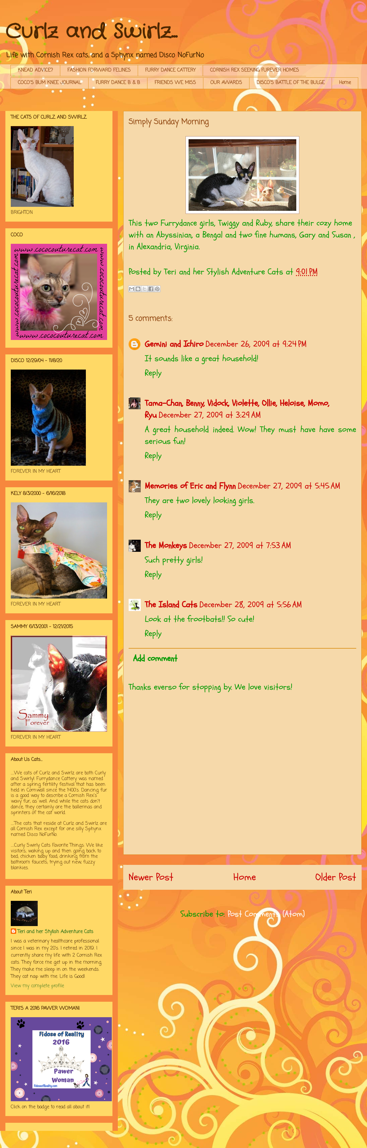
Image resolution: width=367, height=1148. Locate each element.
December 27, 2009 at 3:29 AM (210, 415)
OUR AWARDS (226, 82)
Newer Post (151, 877)
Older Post (335, 877)
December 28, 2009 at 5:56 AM (250, 604)
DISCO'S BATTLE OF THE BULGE (291, 82)
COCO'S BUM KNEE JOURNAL (49, 82)
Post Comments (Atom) (266, 914)
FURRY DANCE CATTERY (170, 70)
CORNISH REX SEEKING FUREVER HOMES (254, 70)
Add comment (155, 658)
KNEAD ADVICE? (35, 70)
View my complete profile (37, 986)
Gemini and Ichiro (174, 344)
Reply (153, 373)
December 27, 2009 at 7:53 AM (240, 545)
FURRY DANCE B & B (118, 82)
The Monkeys (166, 545)
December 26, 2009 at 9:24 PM (256, 344)
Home (345, 82)
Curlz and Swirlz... (91, 31)
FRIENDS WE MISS (175, 82)
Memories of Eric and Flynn (190, 486)
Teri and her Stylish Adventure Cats (55, 931)
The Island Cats (171, 604)
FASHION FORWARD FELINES (99, 70)
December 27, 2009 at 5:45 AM (289, 486)
